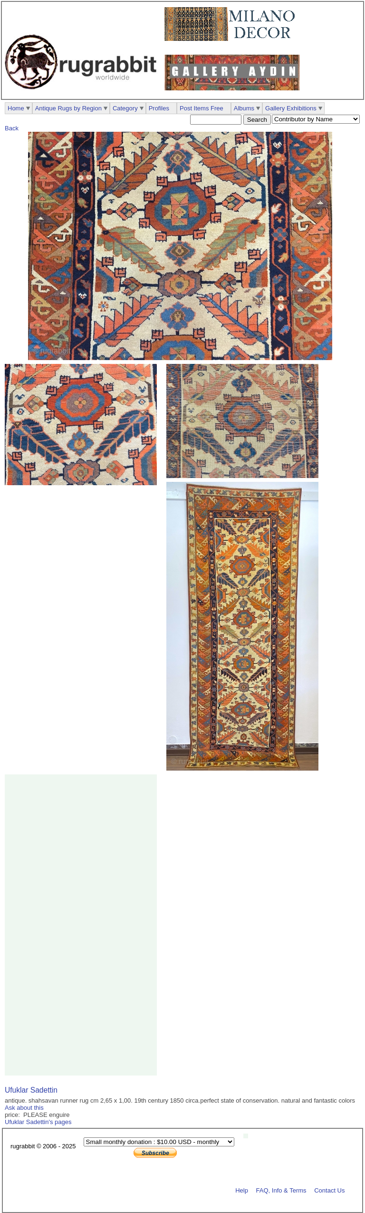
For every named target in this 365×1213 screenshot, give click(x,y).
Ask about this (24, 1107)
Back (12, 128)
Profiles (159, 108)
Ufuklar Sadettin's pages (38, 1121)
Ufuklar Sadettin (31, 1090)
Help (241, 1189)
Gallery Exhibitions (291, 108)
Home (16, 108)
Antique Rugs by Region (68, 108)
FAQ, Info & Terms (281, 1189)
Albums (244, 108)
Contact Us (329, 1189)
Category (125, 108)
